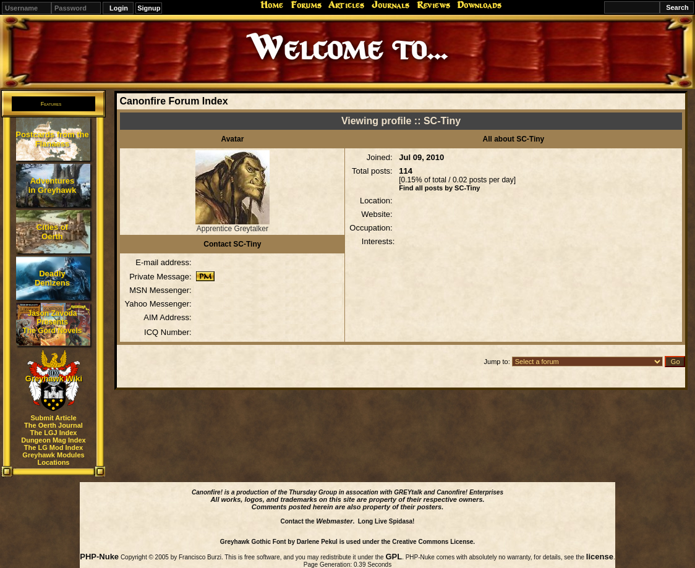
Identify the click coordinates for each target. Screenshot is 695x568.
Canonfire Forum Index (173, 101)
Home (271, 5)
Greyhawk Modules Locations (53, 458)
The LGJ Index (53, 432)
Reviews (433, 5)
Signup (148, 8)
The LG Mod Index (53, 447)
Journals (390, 5)
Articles (346, 5)
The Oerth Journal (53, 425)
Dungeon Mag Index (53, 440)
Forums (306, 5)
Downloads (479, 5)
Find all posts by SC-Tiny (439, 188)
